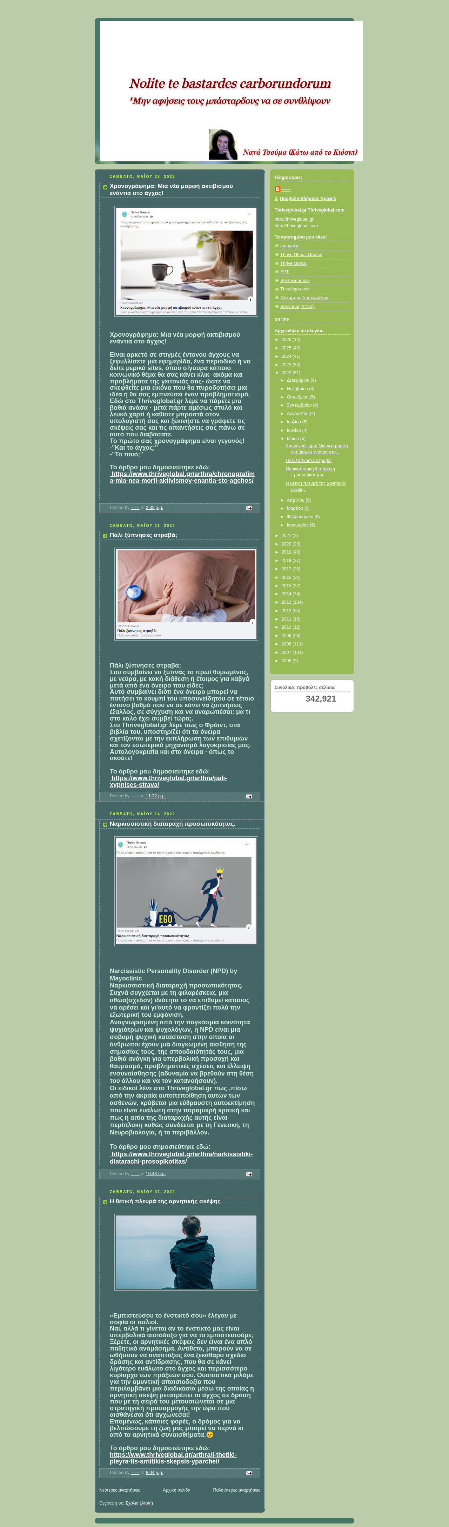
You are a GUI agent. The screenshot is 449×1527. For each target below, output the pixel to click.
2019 (287, 552)
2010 (287, 627)
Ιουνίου (294, 430)
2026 (287, 339)
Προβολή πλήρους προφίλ (308, 198)
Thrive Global (293, 263)
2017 (287, 569)
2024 (287, 356)
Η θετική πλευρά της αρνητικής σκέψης (165, 1201)
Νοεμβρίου (298, 388)
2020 (287, 544)
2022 (287, 372)
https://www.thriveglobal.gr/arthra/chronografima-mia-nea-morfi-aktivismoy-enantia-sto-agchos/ (182, 477)
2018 (287, 560)
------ (286, 189)
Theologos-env (294, 289)
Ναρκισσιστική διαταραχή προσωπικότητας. (172, 824)
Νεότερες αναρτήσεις (119, 1490)
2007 (287, 652)
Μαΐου (293, 438)
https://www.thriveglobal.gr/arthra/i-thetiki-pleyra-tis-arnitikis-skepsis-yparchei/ (173, 1458)
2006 (287, 660)
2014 (287, 593)
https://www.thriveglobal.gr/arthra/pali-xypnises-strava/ (168, 781)
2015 (287, 585)
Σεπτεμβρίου (300, 405)
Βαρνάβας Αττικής (297, 306)
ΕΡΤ (284, 271)
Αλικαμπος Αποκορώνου (304, 297)
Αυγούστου (298, 413)
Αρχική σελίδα (176, 1490)
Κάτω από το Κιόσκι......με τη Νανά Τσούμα (203, 30)
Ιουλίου (294, 422)
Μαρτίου (295, 508)
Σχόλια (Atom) (139, 1503)
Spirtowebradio (295, 280)
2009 (287, 635)
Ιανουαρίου (298, 525)
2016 (287, 577)
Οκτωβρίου (298, 397)
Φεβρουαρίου (301, 516)
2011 (287, 619)
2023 (287, 364)
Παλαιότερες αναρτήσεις (236, 1490)
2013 (287, 602)
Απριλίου (296, 500)
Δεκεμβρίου (299, 380)
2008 (287, 644)
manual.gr (290, 245)
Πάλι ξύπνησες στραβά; (143, 535)
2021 (287, 535)
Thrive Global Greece (301, 254)
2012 (287, 610)
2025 (287, 348)
